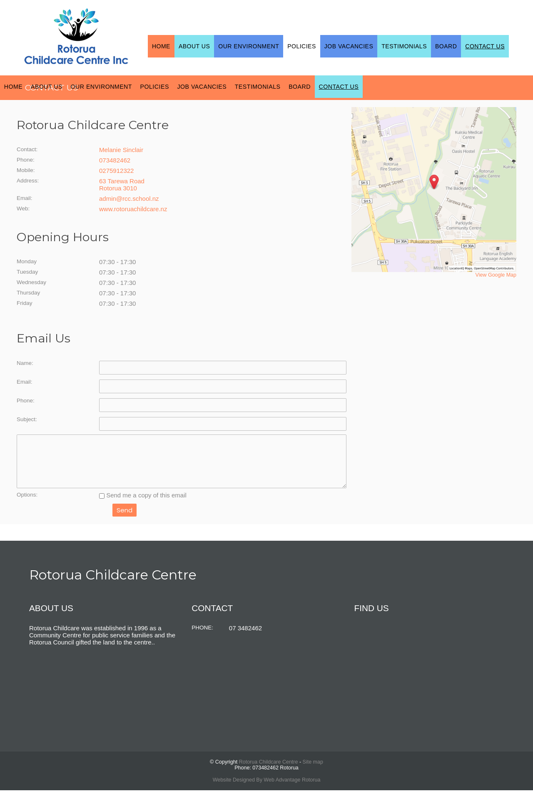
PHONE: (202, 636)
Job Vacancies (349, 46)
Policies (301, 46)
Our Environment (248, 46)
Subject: (27, 419)
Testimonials (404, 46)
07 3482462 (245, 636)
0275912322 (116, 170)
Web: (23, 208)
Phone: (26, 160)
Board (446, 46)
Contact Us (485, 46)
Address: (28, 180)
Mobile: (26, 170)
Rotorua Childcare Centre (268, 771)
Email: (24, 198)
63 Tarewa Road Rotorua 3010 (121, 184)
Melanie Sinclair (121, 149)
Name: (25, 363)
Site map (313, 771)
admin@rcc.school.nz (129, 198)
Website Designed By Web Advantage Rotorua (267, 789)
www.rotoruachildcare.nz (133, 208)
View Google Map (496, 275)
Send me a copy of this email (143, 503)
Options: (27, 503)
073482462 (114, 160)
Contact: (27, 149)
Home (161, 46)
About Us (194, 46)
